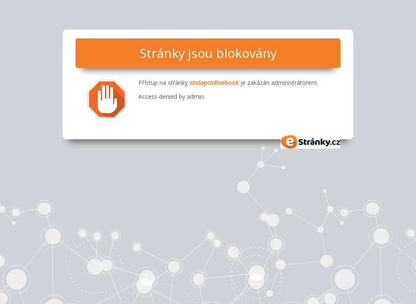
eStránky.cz (310, 142)
